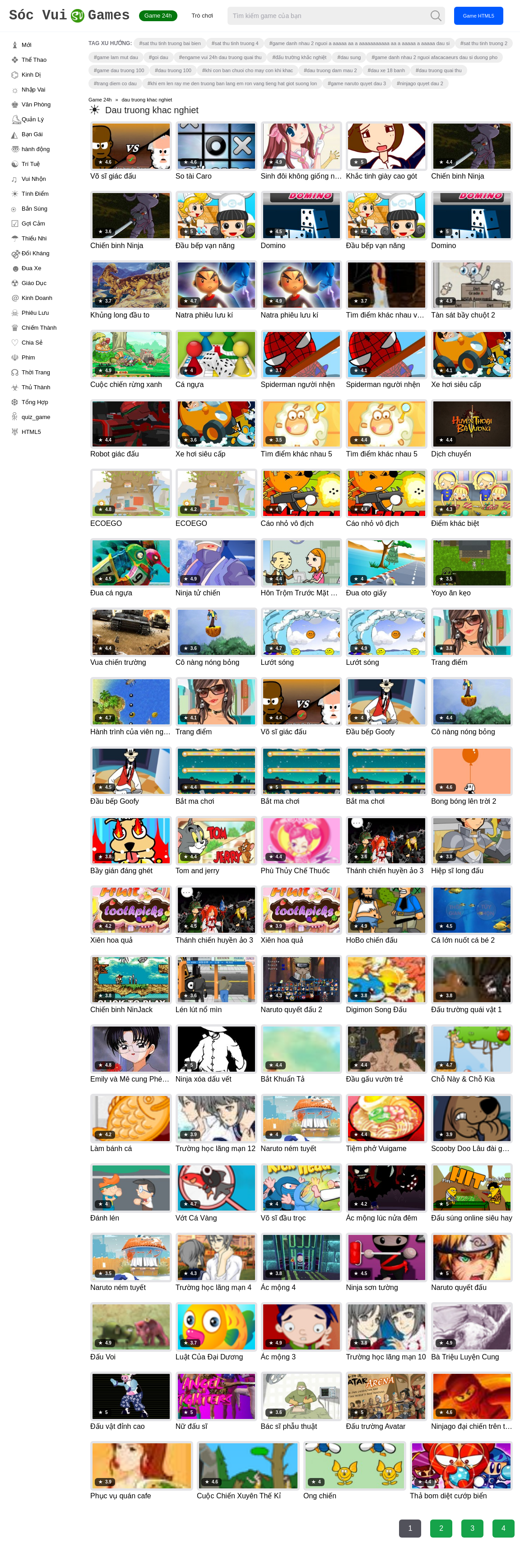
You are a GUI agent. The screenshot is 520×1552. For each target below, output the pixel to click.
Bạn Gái (32, 134)
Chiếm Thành (39, 327)
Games (69, 16)
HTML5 (31, 431)
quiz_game (36, 417)
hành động (36, 149)
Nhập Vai (33, 89)
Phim (28, 357)
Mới (27, 44)
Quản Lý (33, 119)
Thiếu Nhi (34, 238)
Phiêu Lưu (35, 312)
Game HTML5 (479, 15)
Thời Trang (36, 372)
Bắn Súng (34, 208)
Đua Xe (31, 268)
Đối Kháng (35, 253)
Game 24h (158, 15)
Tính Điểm (35, 193)
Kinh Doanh (37, 298)
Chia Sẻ (32, 342)
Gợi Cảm (33, 223)
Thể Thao (34, 59)
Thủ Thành (36, 387)
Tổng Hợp (35, 402)
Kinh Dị (31, 74)
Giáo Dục (34, 283)
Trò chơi (203, 15)
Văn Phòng (36, 104)
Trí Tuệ (31, 164)
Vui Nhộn (34, 178)
